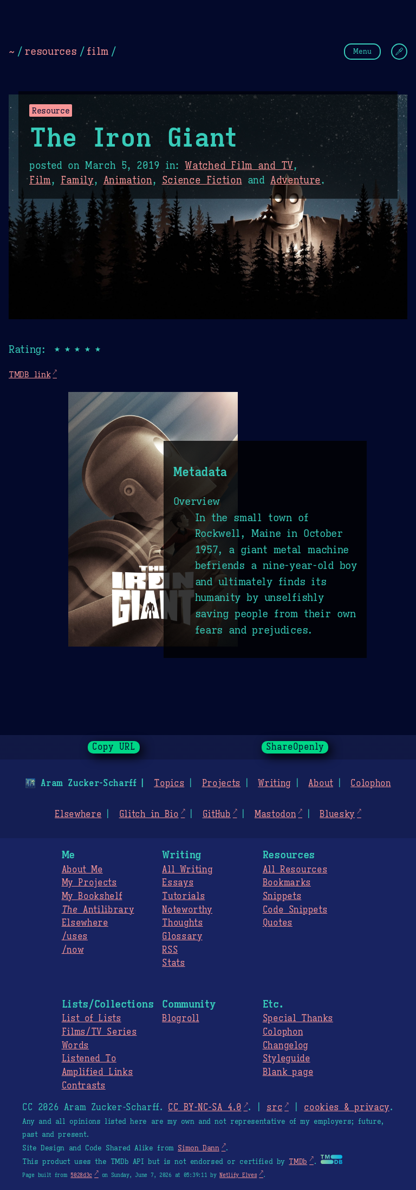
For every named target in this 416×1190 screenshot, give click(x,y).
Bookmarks (287, 882)
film (97, 51)
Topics (169, 783)
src (274, 1107)
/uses (75, 936)
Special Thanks (298, 1018)
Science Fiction (202, 180)
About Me (82, 869)
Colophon (370, 783)
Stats (173, 963)
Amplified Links (97, 1072)
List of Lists (91, 1018)
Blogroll (180, 1018)
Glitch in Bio (149, 814)
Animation (127, 180)
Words (75, 1045)
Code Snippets (295, 909)
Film (40, 180)
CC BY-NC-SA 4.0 (204, 1107)
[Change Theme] (399, 51)
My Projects (89, 882)
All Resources (295, 869)
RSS (170, 950)
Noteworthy (187, 909)
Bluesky (337, 814)
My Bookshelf (92, 896)
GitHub (217, 814)
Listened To (89, 1058)
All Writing (187, 869)
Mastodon (275, 814)
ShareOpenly (295, 747)
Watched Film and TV (239, 166)
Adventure (295, 180)
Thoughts (182, 922)
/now (73, 950)
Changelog (285, 1045)
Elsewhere (78, 814)
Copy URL (113, 747)
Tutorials (183, 896)
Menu (362, 51)
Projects (221, 783)
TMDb (298, 1161)
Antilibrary (98, 909)
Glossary (182, 936)
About (320, 783)
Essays (177, 882)
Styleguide (286, 1058)
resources (50, 51)
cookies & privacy (346, 1107)
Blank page (288, 1072)
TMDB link (29, 374)
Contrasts (84, 1085)
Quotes (277, 922)
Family (77, 180)
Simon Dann (198, 1148)
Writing (274, 783)
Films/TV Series (99, 1032)
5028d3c (81, 1175)
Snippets (282, 896)
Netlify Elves (238, 1175)
